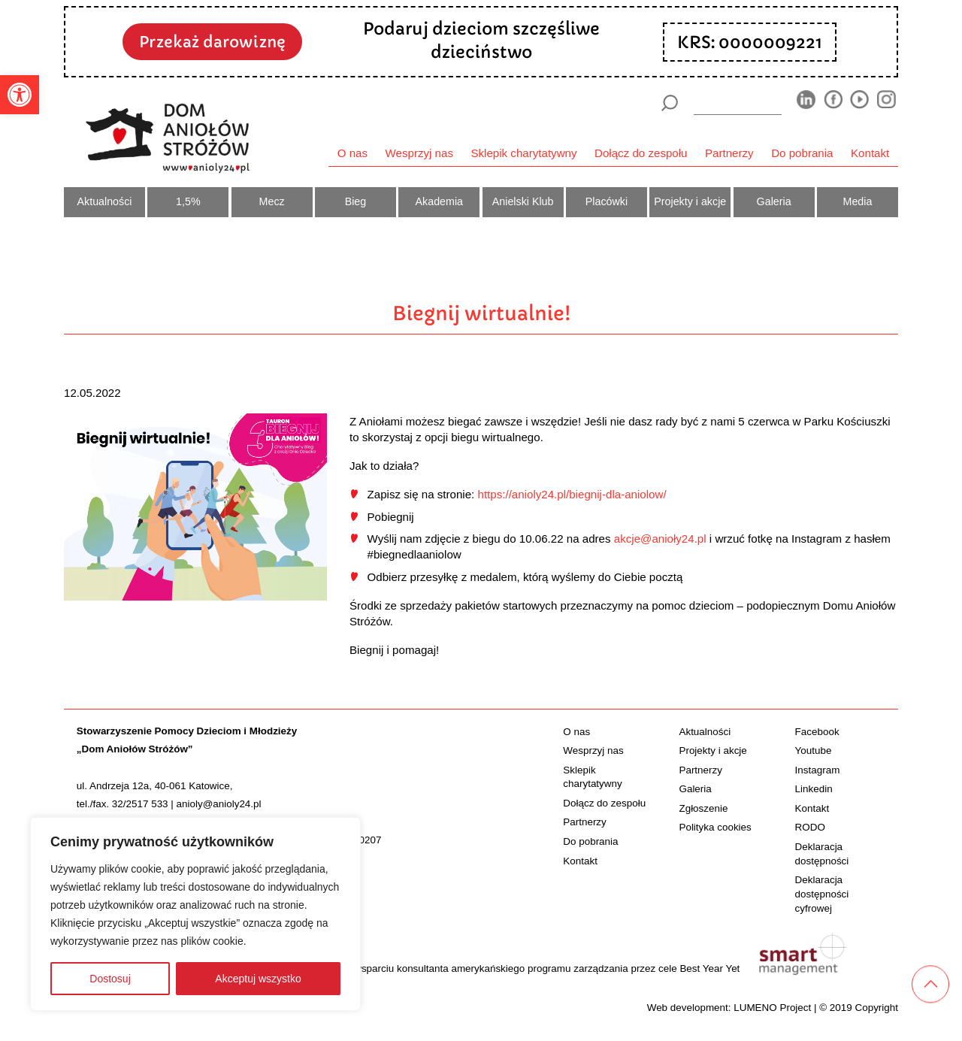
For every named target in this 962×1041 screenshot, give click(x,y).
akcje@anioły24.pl (660, 538)
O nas (352, 153)
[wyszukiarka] (738, 102)
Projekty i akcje (690, 201)
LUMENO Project (772, 1007)
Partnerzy (729, 153)
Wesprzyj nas (419, 153)
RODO (810, 827)
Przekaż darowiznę (212, 42)
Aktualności (104, 201)
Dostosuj (109, 979)
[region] (195, 914)
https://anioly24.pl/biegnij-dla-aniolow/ (571, 494)
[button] (19, 94)
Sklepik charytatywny (523, 153)
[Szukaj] (669, 103)
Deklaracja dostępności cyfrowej (822, 894)
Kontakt (870, 153)
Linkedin (814, 788)
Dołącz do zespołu (640, 153)
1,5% (188, 201)
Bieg (356, 201)
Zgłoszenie (703, 808)
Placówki (606, 201)
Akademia (439, 201)
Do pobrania (802, 153)
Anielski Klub (523, 201)
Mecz (272, 201)
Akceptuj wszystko (258, 979)
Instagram (817, 770)
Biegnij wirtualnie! (481, 313)
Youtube (813, 750)
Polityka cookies (715, 827)
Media (858, 201)
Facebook (817, 731)
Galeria (774, 201)
